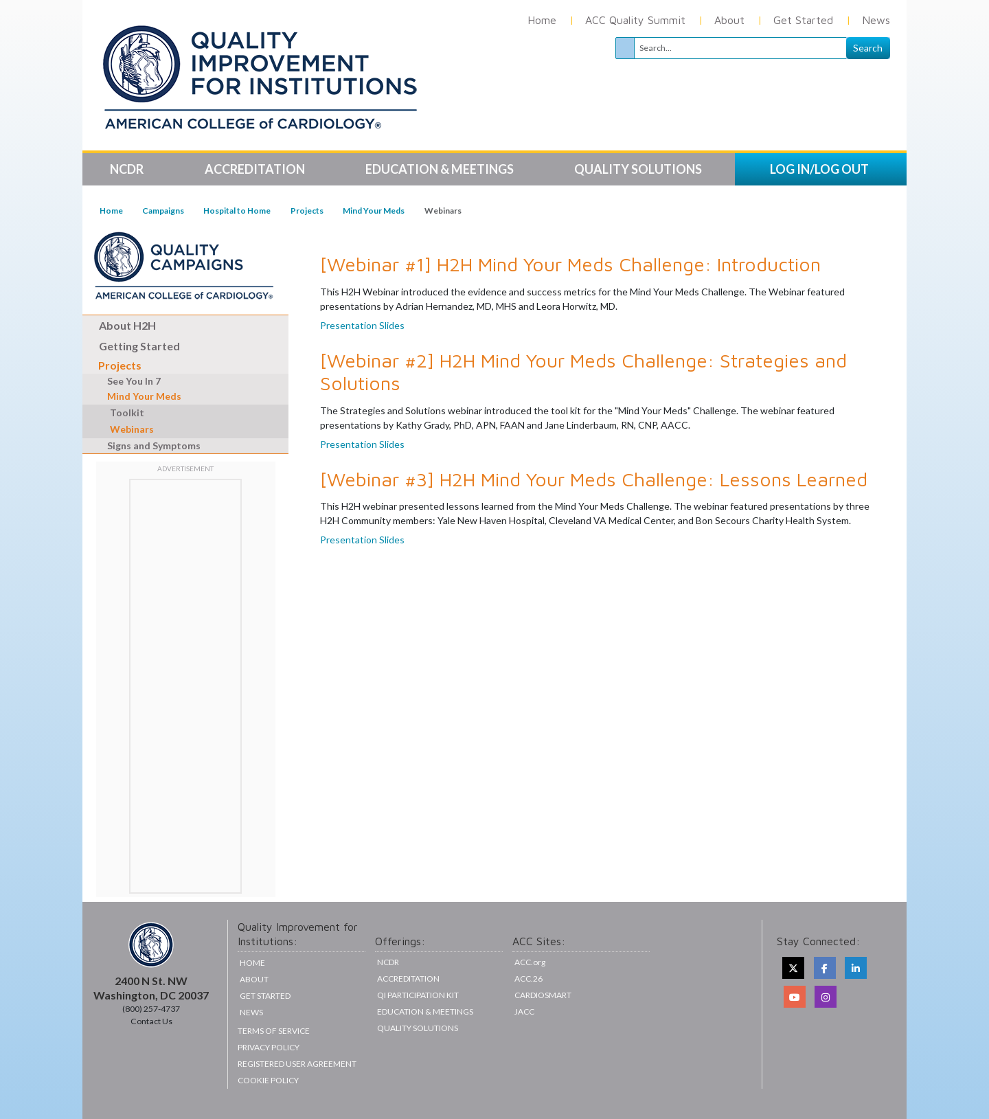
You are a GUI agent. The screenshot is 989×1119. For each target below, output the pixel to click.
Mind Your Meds (374, 210)
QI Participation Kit (418, 995)
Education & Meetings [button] (440, 169)
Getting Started (139, 345)
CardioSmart (542, 995)
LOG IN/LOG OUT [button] (819, 169)
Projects (307, 210)
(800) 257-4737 (151, 1009)
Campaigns (163, 210)
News (876, 20)
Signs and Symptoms (147, 445)
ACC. (529, 962)
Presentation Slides (362, 325)
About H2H (127, 325)
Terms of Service (274, 1031)
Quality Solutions (417, 1028)
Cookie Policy (268, 1080)
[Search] (740, 48)
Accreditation (408, 978)
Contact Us (151, 1021)
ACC (528, 978)
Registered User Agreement (297, 1064)
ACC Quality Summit (635, 20)
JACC (524, 1011)
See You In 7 (127, 381)
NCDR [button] (128, 169)
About (729, 20)
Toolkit (127, 412)
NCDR (388, 962)
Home (541, 20)
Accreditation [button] (256, 169)
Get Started (803, 20)
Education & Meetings (425, 1011)
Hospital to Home (237, 210)
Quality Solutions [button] (639, 169)
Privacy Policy (268, 1047)
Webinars (132, 429)
